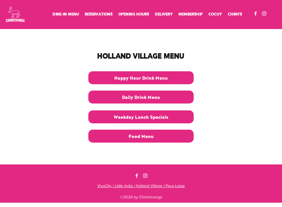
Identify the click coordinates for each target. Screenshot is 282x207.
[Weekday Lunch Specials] (141, 116)
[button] (66, 14)
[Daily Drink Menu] (141, 97)
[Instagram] (264, 13)
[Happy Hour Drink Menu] (141, 77)
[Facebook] (255, 13)
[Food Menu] (141, 136)
